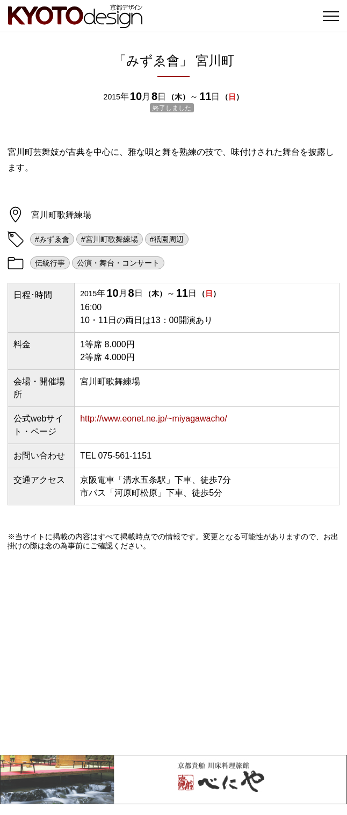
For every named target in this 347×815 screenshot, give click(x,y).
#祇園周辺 (167, 239)
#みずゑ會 (52, 239)
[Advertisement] (173, 652)
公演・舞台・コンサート (118, 263)
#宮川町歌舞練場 (109, 239)
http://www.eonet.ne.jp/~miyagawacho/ (153, 418)
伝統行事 (50, 263)
